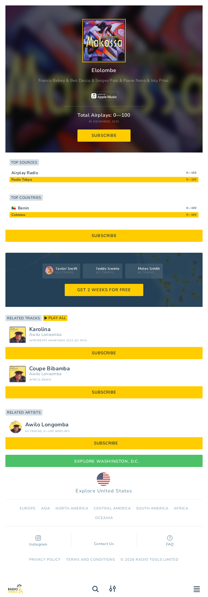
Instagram (38, 541)
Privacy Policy (45, 559)
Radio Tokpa (21, 179)
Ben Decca (80, 80)
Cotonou (18, 214)
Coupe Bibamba (49, 368)
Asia (45, 508)
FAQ (170, 541)
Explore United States (104, 483)
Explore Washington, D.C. (104, 461)
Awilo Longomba (45, 334)
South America (152, 508)
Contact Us (104, 541)
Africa (181, 508)
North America (72, 508)
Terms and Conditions (90, 559)
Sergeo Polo (106, 80)
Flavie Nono (134, 80)
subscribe (104, 135)
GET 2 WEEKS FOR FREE (104, 290)
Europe (27, 508)
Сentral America (112, 508)
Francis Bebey (51, 80)
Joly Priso (159, 80)
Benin (23, 208)
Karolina (40, 329)
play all (55, 318)
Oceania (104, 517)
